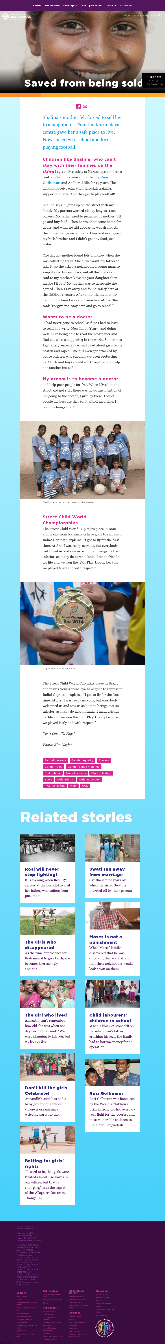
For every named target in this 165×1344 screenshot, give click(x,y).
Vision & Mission (75, 1316)
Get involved (52, 5)
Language (152, 15)
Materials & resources (103, 1297)
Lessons (98, 1300)
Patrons (72, 1319)
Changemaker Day (23, 1313)
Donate (45, 1303)
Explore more (21, 1331)
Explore (37, 5)
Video (18, 1299)
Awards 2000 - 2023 (76, 1296)
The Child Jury (48, 1334)
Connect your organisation (52, 1300)
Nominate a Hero (75, 1302)
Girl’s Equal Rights (49, 1311)
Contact (126, 15)
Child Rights (70, 5)
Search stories (21, 1322)
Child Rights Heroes (92, 5)
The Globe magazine (24, 1319)
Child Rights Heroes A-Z (78, 1299)
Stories (98, 1307)
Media (137, 15)
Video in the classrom (103, 1304)
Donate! (154, 80)
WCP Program (21, 1296)
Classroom (126, 5)
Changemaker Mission (24, 1316)
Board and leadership (77, 1322)
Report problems (75, 1331)
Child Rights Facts (49, 1314)
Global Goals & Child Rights (53, 1336)
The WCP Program (102, 1294)
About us (111, 5)
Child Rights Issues (50, 1340)
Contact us (73, 1328)
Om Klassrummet (101, 1315)
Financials (73, 1325)
